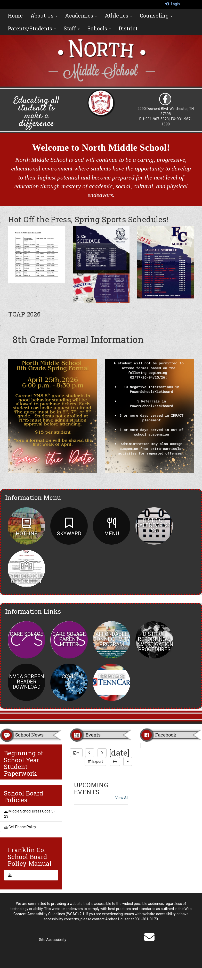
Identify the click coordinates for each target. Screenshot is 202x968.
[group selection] (76, 752)
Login (172, 4)
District (128, 28)
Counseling (156, 15)
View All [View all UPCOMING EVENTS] (121, 798)
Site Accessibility (52, 940)
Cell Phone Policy (20, 827)
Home (15, 15)
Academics (81, 15)
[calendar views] (127, 761)
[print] (115, 761)
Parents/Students (32, 28)
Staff (72, 28)
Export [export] (95, 761)
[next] (102, 752)
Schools (99, 28)
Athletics (118, 15)
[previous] (89, 752)
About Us (43, 15)
